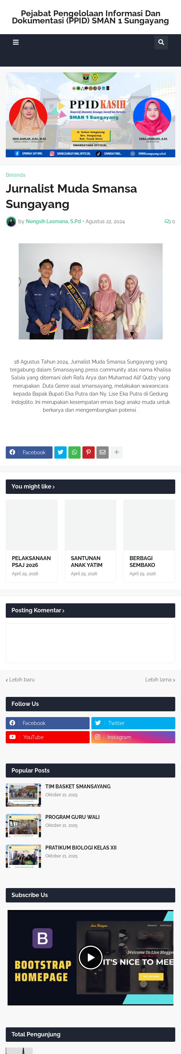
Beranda (16, 174)
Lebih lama (158, 680)
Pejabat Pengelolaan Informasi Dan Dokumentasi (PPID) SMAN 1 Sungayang (90, 16)
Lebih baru (22, 680)
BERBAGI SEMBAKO (142, 562)
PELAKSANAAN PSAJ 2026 (31, 562)
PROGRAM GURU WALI (72, 817)
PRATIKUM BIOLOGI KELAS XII (81, 848)
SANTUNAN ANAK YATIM (87, 562)
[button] (15, 42)
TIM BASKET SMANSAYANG (77, 786)
